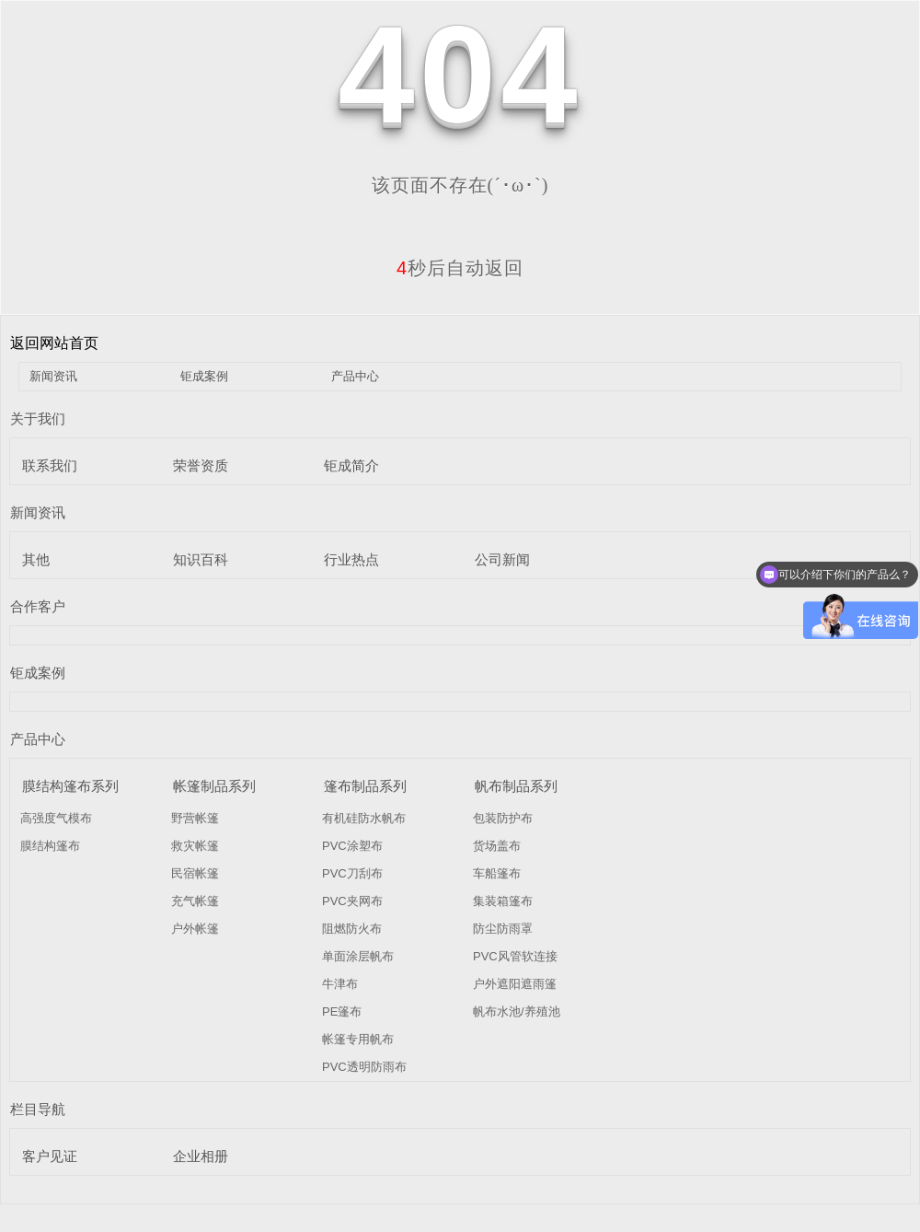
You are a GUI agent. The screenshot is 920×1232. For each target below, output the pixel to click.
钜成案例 (204, 376)
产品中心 (355, 376)
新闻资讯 (53, 376)
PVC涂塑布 (352, 846)
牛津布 (340, 984)
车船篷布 (497, 873)
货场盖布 (497, 846)
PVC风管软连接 (515, 956)
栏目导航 (37, 1109)
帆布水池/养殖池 (516, 1011)
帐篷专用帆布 (358, 1039)
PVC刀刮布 (352, 873)
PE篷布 (342, 1011)
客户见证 (49, 1156)
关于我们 (37, 418)
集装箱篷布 (503, 901)
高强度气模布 (56, 818)
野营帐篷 (195, 818)
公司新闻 (502, 559)
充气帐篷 (195, 901)
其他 (36, 559)
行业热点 (351, 559)
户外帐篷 (195, 929)
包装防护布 (503, 818)
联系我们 (49, 465)
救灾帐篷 (195, 846)
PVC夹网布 (352, 901)
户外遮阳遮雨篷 (515, 984)
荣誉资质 (200, 465)
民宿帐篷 (195, 873)
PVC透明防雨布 (364, 1067)
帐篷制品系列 (214, 786)
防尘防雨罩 (503, 929)
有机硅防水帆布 (364, 818)
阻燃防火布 (352, 929)
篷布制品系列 (365, 786)
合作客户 (37, 606)
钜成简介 (351, 465)
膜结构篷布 (50, 846)
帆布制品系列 (516, 786)
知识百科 (200, 559)
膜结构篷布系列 (70, 786)
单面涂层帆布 (358, 956)
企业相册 (200, 1156)
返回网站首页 (54, 343)
